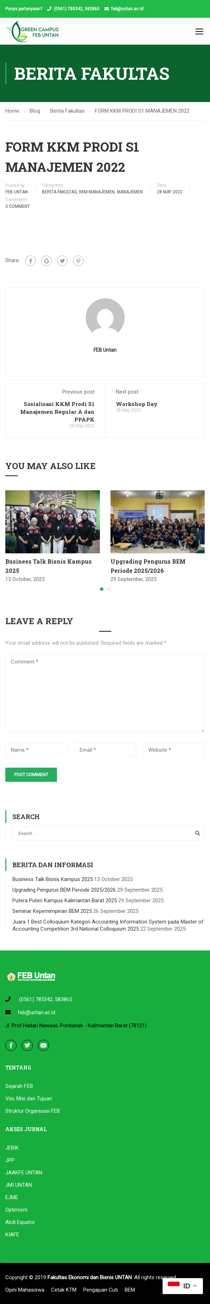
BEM (130, 1290)
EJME (11, 1197)
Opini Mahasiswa (24, 1290)
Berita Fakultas (59, 192)
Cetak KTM (63, 1290)
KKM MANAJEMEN (96, 192)
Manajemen (130, 192)
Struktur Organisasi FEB (32, 1111)
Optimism (16, 1210)
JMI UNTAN (18, 1185)
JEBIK (12, 1148)
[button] (101, 589)
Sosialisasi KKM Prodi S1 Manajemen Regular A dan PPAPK (57, 411)
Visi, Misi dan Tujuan (28, 1098)
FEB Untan (16, 192)
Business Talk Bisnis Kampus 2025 (52, 879)
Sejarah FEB (19, 1086)
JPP (10, 1160)
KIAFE (12, 1234)
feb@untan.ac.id (127, 8)
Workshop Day (137, 403)
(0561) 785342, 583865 (77, 8)
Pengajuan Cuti (100, 1290)
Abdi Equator (20, 1222)
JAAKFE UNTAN (23, 1172)
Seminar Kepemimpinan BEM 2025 (52, 911)
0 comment (17, 206)
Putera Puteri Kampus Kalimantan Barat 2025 (64, 900)
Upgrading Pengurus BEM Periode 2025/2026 (64, 890)
